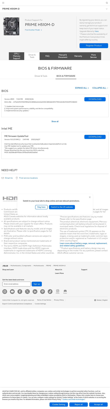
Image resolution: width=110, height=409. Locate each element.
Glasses (5, 348)
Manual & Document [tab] (62, 56)
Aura (83, 312)
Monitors (5, 316)
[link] (55, 3)
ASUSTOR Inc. (60, 291)
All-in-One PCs (7, 323)
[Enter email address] (16, 385)
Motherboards (7, 355)
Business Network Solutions (38, 312)
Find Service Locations (63, 309)
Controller (31, 369)
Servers (31, 326)
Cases (4, 362)
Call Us (57, 319)
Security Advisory (61, 323)
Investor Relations (61, 284)
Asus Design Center (88, 291)
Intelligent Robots (34, 316)
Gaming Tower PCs (9, 330)
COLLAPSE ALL (100, 88)
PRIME (48, 266)
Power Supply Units (9, 369)
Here (97, 31)
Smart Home (32, 330)
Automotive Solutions (88, 298)
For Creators (6, 298)
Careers (58, 277)
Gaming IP (31, 376)
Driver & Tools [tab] (31, 56)
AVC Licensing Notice (88, 302)
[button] (3, 3)
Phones (5, 277)
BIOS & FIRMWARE (65, 76)
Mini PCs (5, 337)
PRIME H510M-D (11, 9)
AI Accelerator (33, 280)
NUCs (4, 334)
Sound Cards (32, 284)
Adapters (31, 305)
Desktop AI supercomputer (37, 323)
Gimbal (30, 372)
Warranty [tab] (78, 56)
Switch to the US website (62, 207)
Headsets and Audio (35, 344)
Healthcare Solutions (9, 280)
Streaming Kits (33, 348)
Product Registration (62, 312)
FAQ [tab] (47, 56)
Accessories (6, 284)
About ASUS (59, 273)
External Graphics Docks (37, 277)
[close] (90, 197)
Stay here (41, 207)
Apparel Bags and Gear (36, 351)
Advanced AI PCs (87, 287)
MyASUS (58, 330)
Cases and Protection (35, 355)
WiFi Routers (32, 298)
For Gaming (6, 305)
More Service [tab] (93, 56)
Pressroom (59, 287)
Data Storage (33, 273)
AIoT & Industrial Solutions (37, 319)
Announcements (60, 280)
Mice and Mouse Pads (35, 340)
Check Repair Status (62, 305)
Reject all (79, 404)
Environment (85, 277)
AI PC (83, 284)
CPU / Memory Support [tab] (16, 56)
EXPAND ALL (82, 88)
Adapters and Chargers (36, 358)
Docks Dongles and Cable (37, 362)
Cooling (5, 365)
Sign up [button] (37, 385)
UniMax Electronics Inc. (63, 298)
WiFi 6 (30, 294)
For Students (6, 302)
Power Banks (32, 365)
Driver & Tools (41, 76)
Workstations (7, 341)
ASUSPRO (85, 294)
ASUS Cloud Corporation (64, 294)
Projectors (6, 319)
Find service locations (28, 178)
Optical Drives (7, 372)
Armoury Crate (86, 309)
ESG (82, 273)
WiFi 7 (30, 291)
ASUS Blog (85, 305)
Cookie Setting (58, 404)
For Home (5, 291)
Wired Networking (34, 309)
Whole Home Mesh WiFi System (39, 302)
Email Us (9, 178)
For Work (5, 295)
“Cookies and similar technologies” (73, 399)
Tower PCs (6, 326)
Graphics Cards (7, 358)
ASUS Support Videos (63, 326)
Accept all (98, 404)
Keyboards (32, 337)
